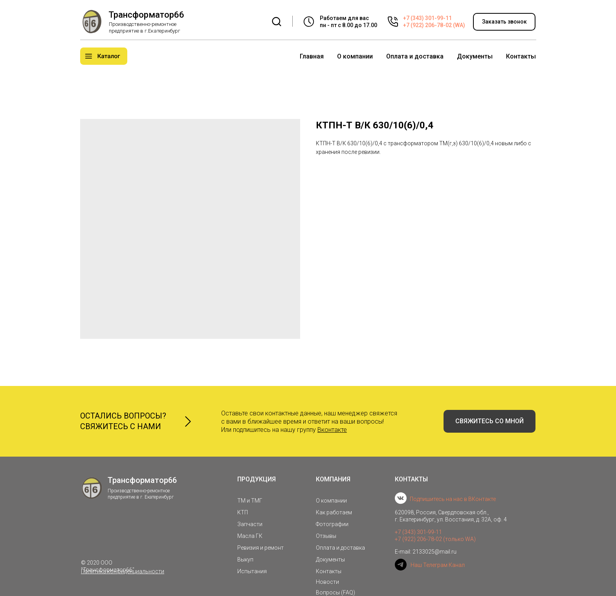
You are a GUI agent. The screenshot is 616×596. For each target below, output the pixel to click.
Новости (327, 582)
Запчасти (249, 524)
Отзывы (326, 536)
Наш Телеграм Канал (438, 565)
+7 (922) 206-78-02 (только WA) (435, 539)
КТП (242, 512)
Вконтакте (332, 429)
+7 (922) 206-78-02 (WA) (434, 25)
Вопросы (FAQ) (335, 592)
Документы (475, 56)
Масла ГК (249, 536)
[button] (504, 22)
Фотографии (332, 524)
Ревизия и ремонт (260, 548)
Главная (312, 56)
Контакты (521, 56)
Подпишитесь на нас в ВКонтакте (453, 499)
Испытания (252, 571)
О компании (355, 56)
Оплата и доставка (415, 56)
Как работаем (334, 512)
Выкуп (245, 559)
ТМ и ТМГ (249, 500)
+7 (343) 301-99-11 (427, 18)
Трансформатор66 (146, 15)
